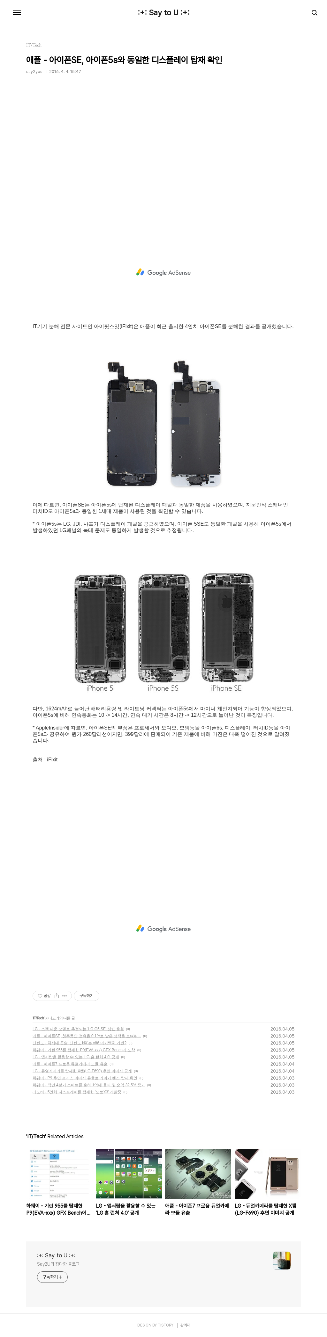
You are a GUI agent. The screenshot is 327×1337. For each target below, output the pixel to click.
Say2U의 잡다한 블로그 (58, 1264)
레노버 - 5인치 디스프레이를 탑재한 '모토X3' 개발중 (77, 1092)
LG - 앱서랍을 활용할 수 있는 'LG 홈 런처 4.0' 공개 (76, 1057)
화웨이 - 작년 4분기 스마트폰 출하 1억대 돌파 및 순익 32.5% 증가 (89, 1085)
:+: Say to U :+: (164, 13)
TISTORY (165, 1325)
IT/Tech (38, 1018)
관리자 (185, 1325)
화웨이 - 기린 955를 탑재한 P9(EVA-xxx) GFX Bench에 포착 (84, 1050)
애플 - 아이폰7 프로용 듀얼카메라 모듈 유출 (70, 1064)
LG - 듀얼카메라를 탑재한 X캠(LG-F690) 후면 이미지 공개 (82, 1071)
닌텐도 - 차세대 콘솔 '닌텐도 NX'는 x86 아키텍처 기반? (79, 1043)
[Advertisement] (163, 167)
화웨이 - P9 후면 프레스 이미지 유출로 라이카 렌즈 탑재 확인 (85, 1078)
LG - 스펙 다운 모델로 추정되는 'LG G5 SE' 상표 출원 (78, 1029)
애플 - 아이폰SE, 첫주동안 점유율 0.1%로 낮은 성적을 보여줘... (87, 1036)
